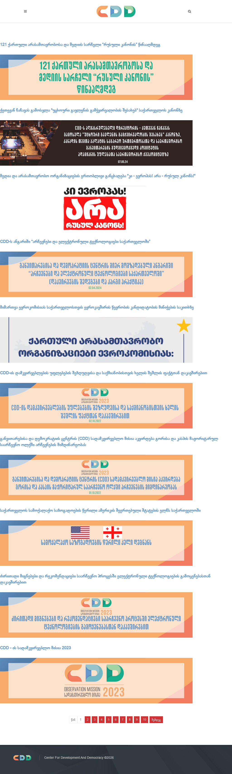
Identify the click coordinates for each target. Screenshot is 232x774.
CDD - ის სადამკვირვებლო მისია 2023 (35, 648)
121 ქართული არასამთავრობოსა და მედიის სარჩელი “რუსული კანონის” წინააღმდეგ (80, 44)
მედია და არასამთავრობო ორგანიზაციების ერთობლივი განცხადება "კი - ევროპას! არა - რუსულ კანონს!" (97, 176)
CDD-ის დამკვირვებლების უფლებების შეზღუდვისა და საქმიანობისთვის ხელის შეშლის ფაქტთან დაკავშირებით (103, 373)
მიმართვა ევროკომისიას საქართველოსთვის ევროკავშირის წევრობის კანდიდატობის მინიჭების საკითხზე (97, 307)
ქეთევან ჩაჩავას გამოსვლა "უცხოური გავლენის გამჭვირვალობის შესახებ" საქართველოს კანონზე (91, 110)
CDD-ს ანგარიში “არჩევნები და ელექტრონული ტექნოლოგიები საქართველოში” (75, 241)
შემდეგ (156, 720)
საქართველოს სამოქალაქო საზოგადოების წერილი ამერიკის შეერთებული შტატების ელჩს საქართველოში (100, 510)
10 (144, 720)
